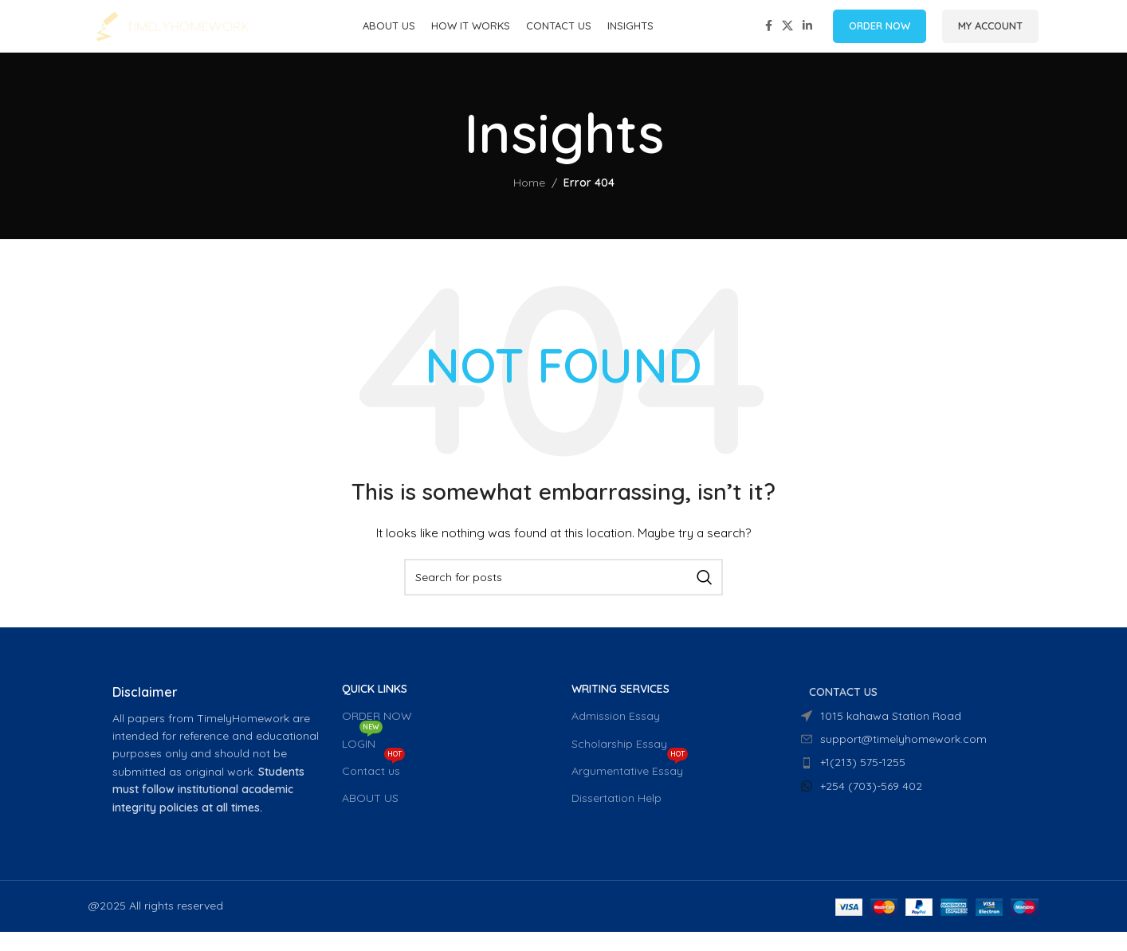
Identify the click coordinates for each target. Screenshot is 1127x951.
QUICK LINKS (374, 708)
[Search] (563, 596)
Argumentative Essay (629, 786)
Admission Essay (615, 736)
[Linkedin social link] (807, 36)
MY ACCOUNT (990, 35)
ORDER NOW (879, 35)
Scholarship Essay (619, 763)
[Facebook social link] (768, 36)
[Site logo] (172, 35)
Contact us (373, 786)
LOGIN (362, 759)
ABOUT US (370, 817)
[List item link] (908, 782)
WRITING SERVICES (620, 708)
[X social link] (787, 36)
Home (529, 202)
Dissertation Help (616, 817)
